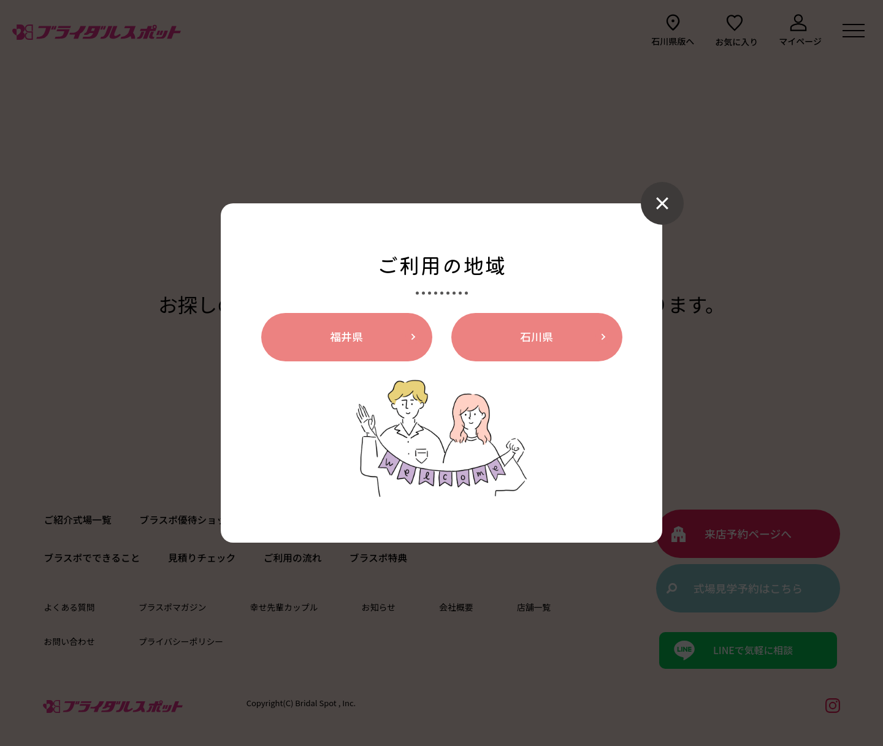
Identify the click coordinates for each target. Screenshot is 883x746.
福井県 (346, 337)
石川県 (536, 337)
